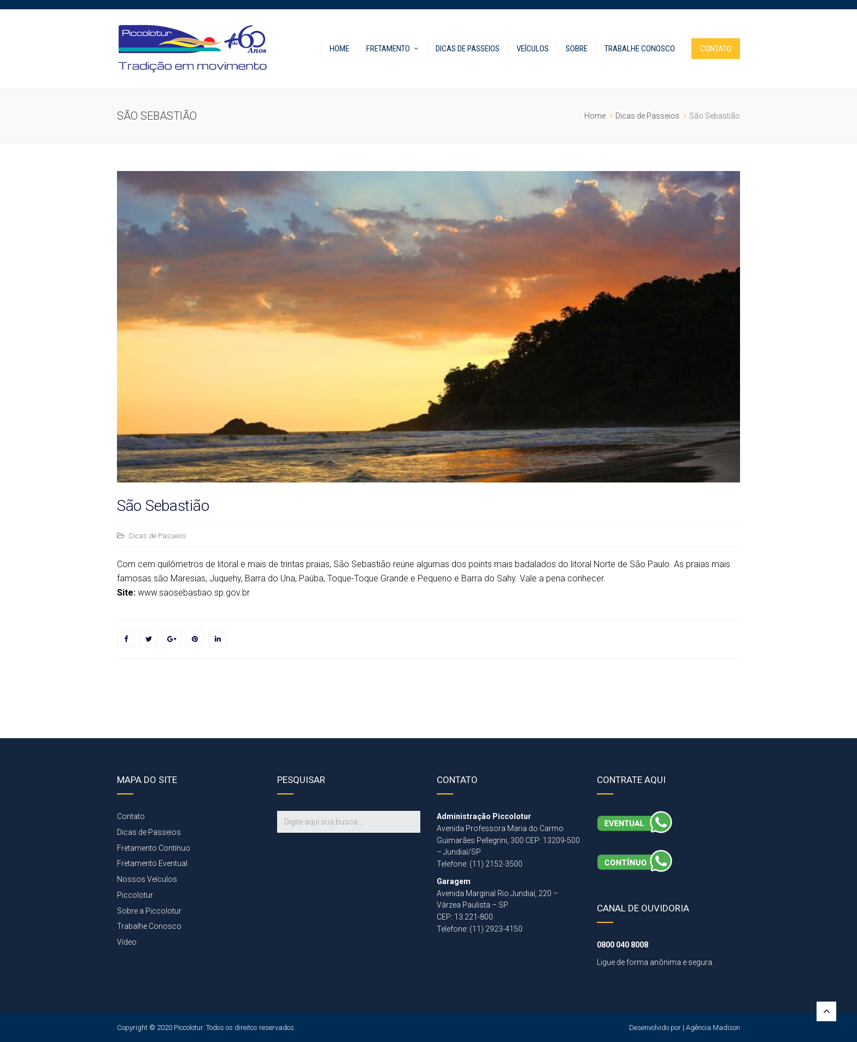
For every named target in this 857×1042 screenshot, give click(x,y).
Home (339, 49)
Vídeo (127, 942)
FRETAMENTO (388, 49)
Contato (131, 816)
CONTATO (715, 49)
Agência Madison (713, 1027)
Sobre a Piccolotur (149, 910)
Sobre (577, 49)
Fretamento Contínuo (153, 848)
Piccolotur (135, 895)
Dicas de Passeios (468, 49)
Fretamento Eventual (152, 863)
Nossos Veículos (147, 879)
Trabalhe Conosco (639, 49)
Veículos (532, 49)
